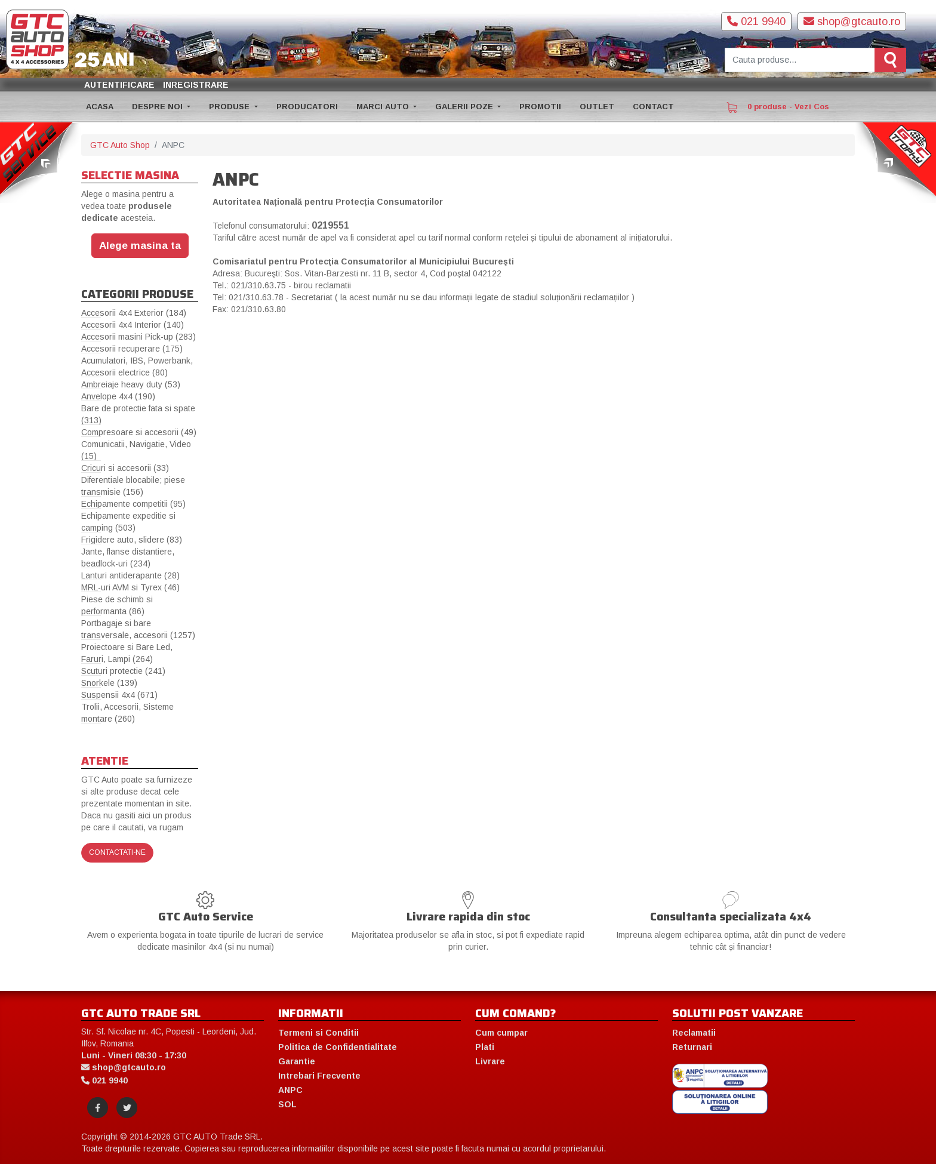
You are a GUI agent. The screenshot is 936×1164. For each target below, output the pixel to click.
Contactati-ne (117, 852)
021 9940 (756, 21)
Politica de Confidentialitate (337, 1047)
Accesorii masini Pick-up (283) (138, 336)
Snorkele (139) (109, 683)
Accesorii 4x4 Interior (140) (132, 325)
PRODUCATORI (307, 106)
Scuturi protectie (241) (123, 671)
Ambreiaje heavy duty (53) (130, 384)
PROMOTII (540, 106)
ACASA (99, 106)
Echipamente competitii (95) (133, 504)
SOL (287, 1104)
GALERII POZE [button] (465, 106)
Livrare (490, 1061)
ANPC (290, 1090)
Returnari (692, 1047)
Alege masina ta (140, 245)
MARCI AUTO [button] (383, 106)
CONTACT (653, 106)
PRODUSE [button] (230, 106)
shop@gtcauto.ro (851, 21)
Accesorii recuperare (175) (132, 348)
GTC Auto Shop (120, 145)
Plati (484, 1047)
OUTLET (597, 106)
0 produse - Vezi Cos (777, 107)
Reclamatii (694, 1032)
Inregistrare (196, 85)
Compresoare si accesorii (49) (138, 432)
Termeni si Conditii (318, 1032)
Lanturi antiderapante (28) (130, 575)
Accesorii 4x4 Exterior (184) (133, 313)
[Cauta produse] (800, 60)
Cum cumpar (501, 1032)
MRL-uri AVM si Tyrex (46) (130, 587)
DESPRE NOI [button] (158, 106)
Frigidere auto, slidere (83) (131, 539)
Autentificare (119, 85)
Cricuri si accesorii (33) (125, 468)
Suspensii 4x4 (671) (119, 695)
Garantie (296, 1061)
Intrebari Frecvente (319, 1075)
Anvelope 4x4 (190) (118, 396)
